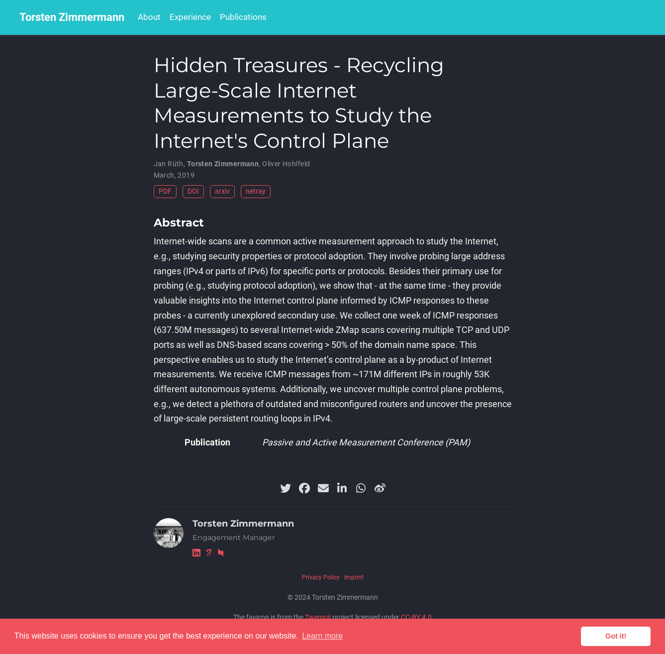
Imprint (354, 577)
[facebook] (304, 488)
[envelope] (323, 488)
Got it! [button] (615, 636)
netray (256, 191)
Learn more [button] (322, 636)
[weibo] (380, 488)
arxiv (222, 191)
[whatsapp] (361, 488)
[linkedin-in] (342, 488)
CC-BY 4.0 (416, 617)
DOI (193, 191)
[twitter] (285, 488)
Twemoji (318, 617)
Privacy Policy (321, 577)
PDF (165, 191)
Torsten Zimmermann (71, 17)
